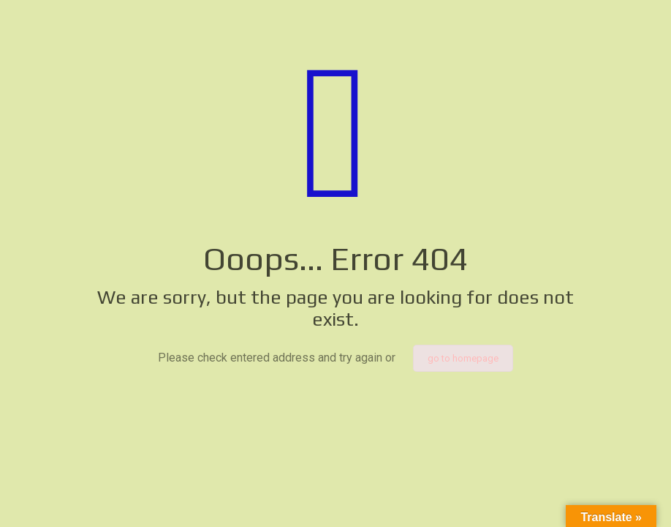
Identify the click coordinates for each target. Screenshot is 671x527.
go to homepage (463, 358)
